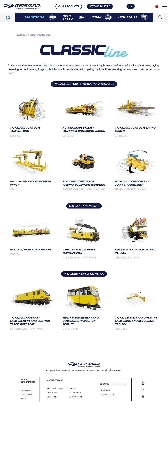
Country (104, 384)
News (23, 398)
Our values (52, 392)
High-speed (73, 17)
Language (105, 390)
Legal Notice (52, 396)
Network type (100, 6)
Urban (101, 17)
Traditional (40, 17)
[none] (156, 6)
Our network (26, 394)
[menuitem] (156, 6)
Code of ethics (75, 396)
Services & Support (55, 388)
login (130, 7)
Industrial (132, 17)
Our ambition (75, 392)
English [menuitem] (104, 395)
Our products (68, 6)
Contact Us (26, 390)
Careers (72, 388)
